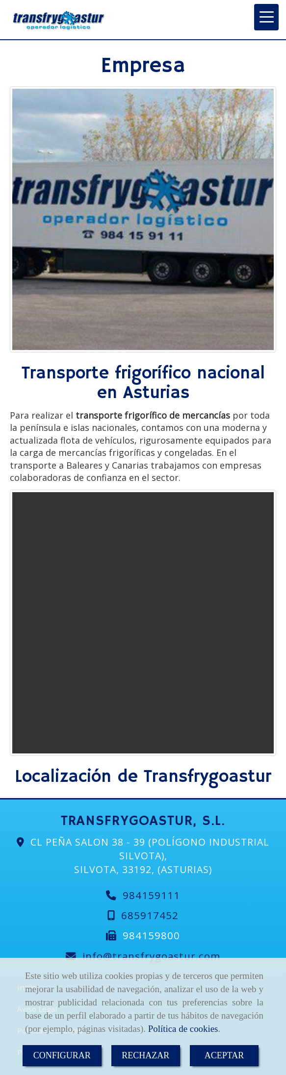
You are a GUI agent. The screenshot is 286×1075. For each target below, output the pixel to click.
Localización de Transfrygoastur (143, 777)
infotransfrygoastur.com (151, 956)
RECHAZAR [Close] (145, 1055)
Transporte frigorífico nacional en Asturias (143, 383)
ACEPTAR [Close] (224, 1055)
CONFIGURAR (62, 1055)
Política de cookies (183, 1029)
